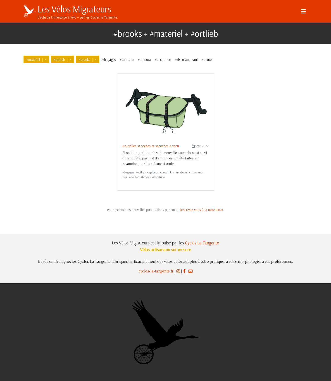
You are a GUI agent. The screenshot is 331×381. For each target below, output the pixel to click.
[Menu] (304, 11)
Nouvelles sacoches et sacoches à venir (150, 146)
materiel (182, 172)
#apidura (144, 59)
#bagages (109, 59)
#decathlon (163, 59)
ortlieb (141, 172)
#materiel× (36, 59)
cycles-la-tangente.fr (156, 271)
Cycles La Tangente (202, 243)
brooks (146, 177)
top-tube (159, 177)
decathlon (168, 172)
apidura (153, 172)
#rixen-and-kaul (186, 59)
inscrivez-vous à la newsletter (201, 209)
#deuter (207, 59)
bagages (129, 172)
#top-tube (127, 59)
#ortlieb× (62, 59)
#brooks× (87, 59)
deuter (135, 177)
